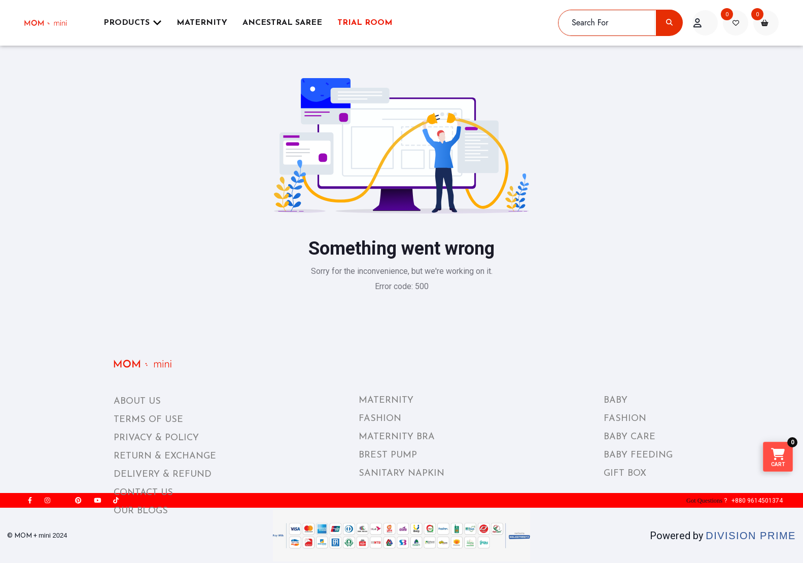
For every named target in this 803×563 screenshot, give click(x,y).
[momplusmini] (51, 23)
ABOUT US (137, 401)
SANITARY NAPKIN (401, 473)
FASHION (380, 419)
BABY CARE (629, 437)
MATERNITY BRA (397, 437)
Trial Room (365, 23)
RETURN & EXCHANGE (165, 456)
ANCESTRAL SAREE (282, 23)
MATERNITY (386, 400)
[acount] (705, 23)
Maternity (202, 23)
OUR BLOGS (141, 511)
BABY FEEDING (638, 455)
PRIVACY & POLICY (156, 438)
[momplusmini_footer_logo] (151, 363)
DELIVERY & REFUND (163, 474)
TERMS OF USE (148, 420)
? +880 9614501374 (733, 500)
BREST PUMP (388, 455)
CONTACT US (143, 493)
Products (132, 22)
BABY (615, 400)
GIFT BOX (625, 473)
